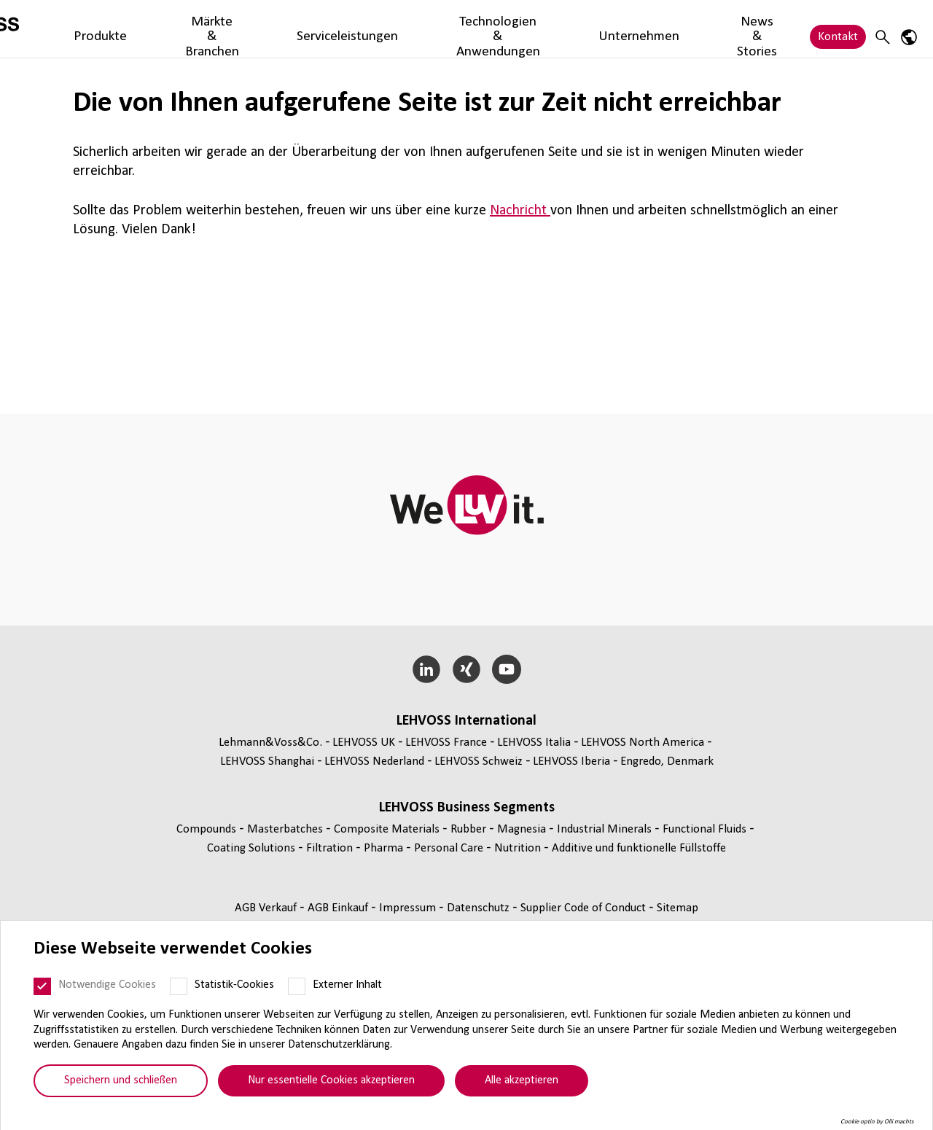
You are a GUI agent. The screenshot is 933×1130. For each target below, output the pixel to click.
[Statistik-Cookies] (178, 986)
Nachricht (520, 210)
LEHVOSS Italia (534, 742)
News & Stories (745, 29)
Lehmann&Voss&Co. (270, 742)
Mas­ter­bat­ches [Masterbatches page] (286, 829)
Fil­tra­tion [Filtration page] (331, 848)
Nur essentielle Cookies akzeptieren (331, 1080)
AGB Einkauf (339, 908)
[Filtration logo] (76, 28)
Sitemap (677, 908)
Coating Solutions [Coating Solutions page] (252, 848)
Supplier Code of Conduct (584, 908)
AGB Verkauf (267, 908)
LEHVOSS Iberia (571, 761)
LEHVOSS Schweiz (478, 761)
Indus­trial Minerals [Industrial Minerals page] (606, 829)
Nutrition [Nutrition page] (519, 848)
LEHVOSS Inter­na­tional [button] (466, 721)
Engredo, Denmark (667, 761)
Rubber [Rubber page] (469, 829)
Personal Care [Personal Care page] (450, 848)
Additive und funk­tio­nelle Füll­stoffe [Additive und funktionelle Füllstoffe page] (639, 848)
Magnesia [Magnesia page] (523, 829)
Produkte (194, 29)
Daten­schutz (479, 908)
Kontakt (838, 29)
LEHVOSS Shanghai (267, 761)
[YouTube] (506, 669)
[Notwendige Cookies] (42, 986)
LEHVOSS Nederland (374, 761)
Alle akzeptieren (521, 1080)
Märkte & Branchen (282, 29)
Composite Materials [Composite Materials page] (388, 829)
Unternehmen (655, 29)
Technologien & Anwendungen (528, 29)
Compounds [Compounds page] (207, 829)
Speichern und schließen (120, 1080)
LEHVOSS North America (642, 742)
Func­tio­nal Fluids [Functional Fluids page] (706, 829)
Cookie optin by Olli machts (877, 1121)
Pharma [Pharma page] (385, 848)
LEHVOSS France (446, 742)
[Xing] (467, 669)
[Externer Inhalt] (296, 986)
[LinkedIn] (427, 669)
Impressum (409, 908)
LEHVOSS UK (363, 742)
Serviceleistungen (392, 29)
